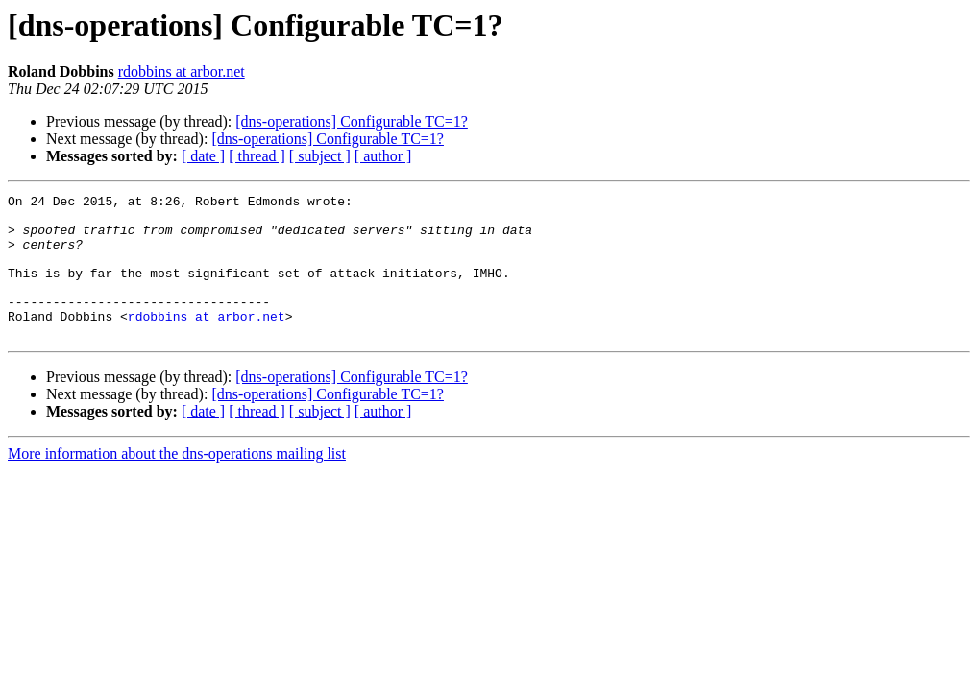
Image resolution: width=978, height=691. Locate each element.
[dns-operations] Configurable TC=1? (351, 121)
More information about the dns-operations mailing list (177, 482)
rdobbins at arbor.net (181, 71)
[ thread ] (257, 156)
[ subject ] (320, 156)
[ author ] (383, 156)
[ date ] (203, 156)
